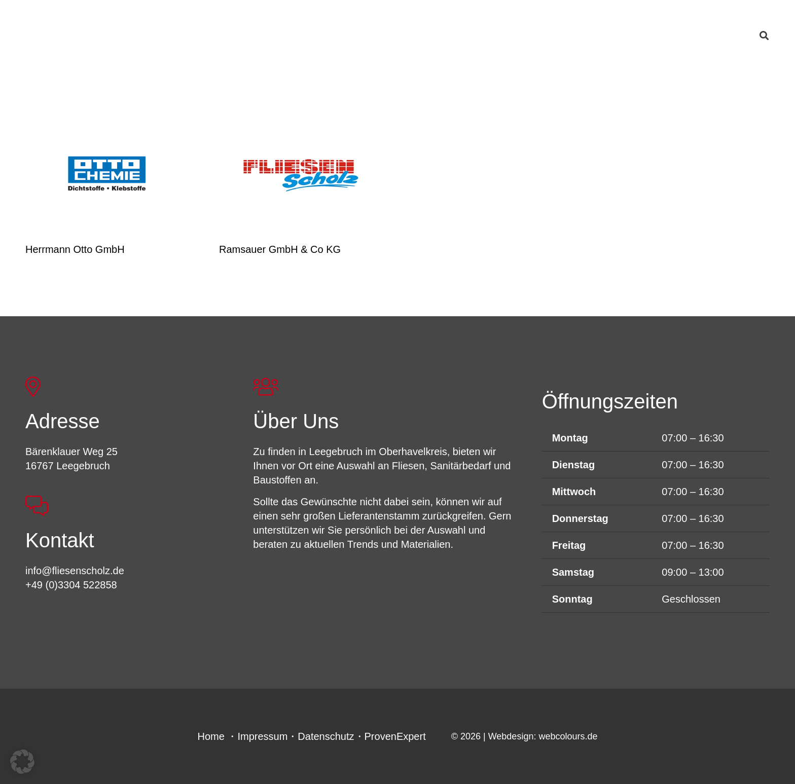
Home (211, 736)
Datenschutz (326, 736)
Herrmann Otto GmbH (75, 249)
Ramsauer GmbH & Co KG (280, 249)
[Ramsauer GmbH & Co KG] (300, 174)
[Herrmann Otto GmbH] (107, 174)
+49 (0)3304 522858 (71, 584)
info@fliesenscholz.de (74, 570)
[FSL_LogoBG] (123, 42)
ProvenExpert (395, 736)
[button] (764, 35)
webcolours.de (567, 736)
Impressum (262, 736)
